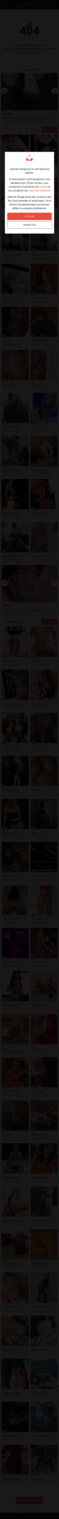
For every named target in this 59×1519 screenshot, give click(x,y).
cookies (43, 186)
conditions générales (39, 190)
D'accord (29, 216)
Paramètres (29, 225)
